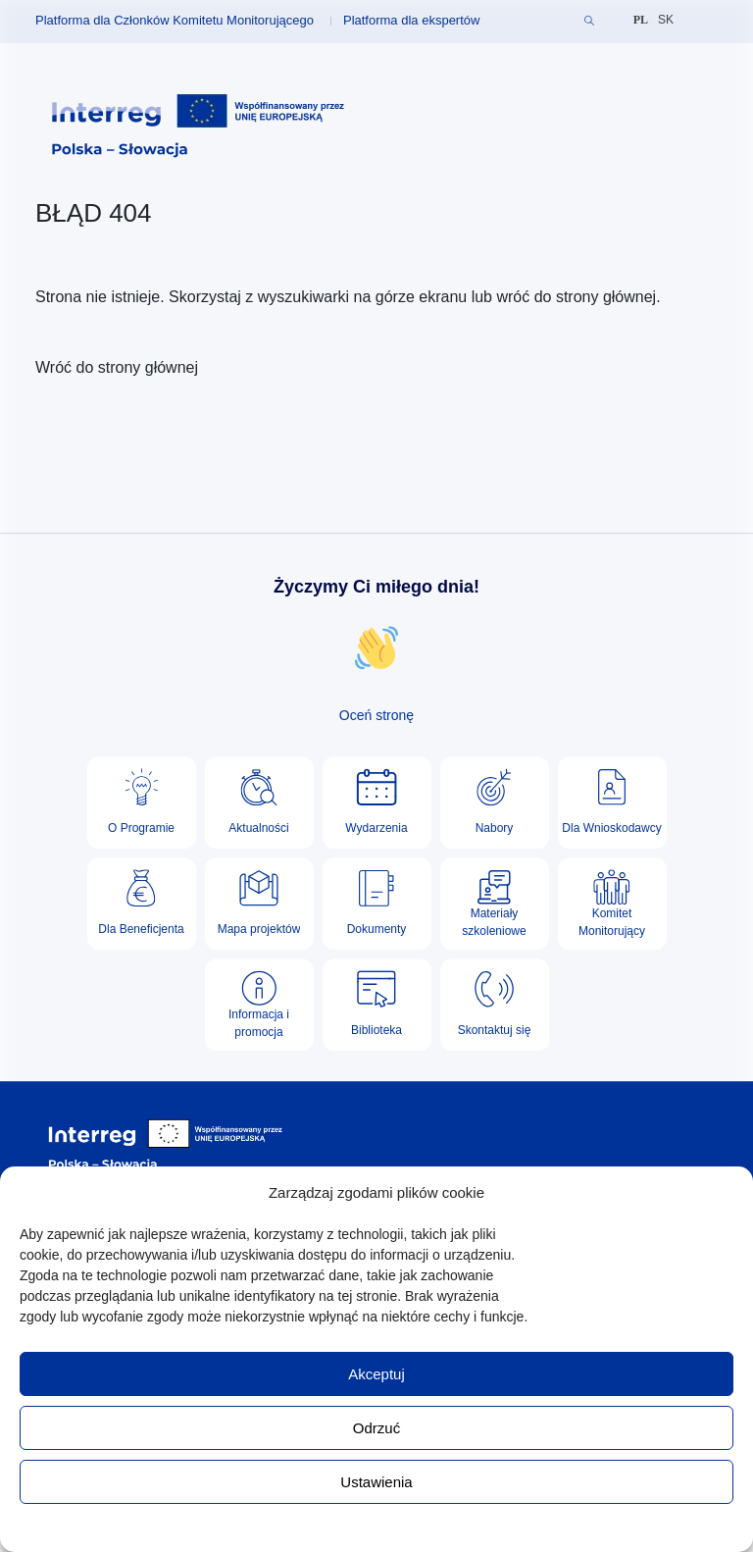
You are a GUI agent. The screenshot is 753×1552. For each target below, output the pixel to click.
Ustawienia (376, 1482)
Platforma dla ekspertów (411, 20)
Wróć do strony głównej (116, 367)
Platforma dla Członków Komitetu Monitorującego (174, 20)
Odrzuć (376, 1428)
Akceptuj (376, 1374)
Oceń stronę (376, 715)
